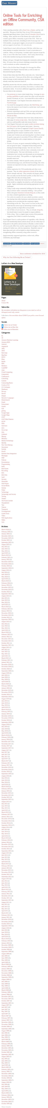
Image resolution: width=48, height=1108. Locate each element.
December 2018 (6, 716)
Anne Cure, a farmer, (29, 30)
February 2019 (6, 711)
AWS (3, 351)
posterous (13, 94)
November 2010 (6, 921)
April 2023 (5, 604)
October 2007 (6, 1001)
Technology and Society (9, 494)
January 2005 (6, 1071)
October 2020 (6, 669)
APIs (3, 348)
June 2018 (5, 729)
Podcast (4, 460)
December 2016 (6, 767)
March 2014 (5, 838)
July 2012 (4, 881)
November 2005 (6, 1050)
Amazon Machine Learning (10, 340)
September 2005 (6, 1054)
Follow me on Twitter (9, 325)
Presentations (6, 462)
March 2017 (5, 761)
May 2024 (5, 576)
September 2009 (6, 951)
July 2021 (4, 649)
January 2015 (6, 816)
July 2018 (4, 726)
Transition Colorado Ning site (27, 193)
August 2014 (5, 827)
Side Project (5, 483)
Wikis (3, 520)
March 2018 (5, 735)
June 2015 (5, 806)
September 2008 (6, 977)
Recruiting (5, 470)
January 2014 (6, 842)
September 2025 (6, 542)
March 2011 (5, 913)
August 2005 (5, 1056)
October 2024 (6, 566)
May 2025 (5, 551)
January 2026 (6, 534)
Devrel (4, 393)
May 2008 (5, 986)
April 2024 (5, 579)
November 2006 (6, 1024)
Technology (5, 492)
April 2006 (5, 1039)
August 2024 (5, 570)
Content (4, 381)
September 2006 (6, 1028)
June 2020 (5, 677)
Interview (4, 426)
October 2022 (6, 617)
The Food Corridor (7, 500)
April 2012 (5, 887)
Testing (4, 496)
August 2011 (5, 902)
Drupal (4, 396)
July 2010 (4, 930)
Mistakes (4, 438)
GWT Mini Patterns (7, 419)
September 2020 (6, 671)
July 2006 (4, 1033)
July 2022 (4, 624)
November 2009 (6, 947)
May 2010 (5, 934)
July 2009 (4, 956)
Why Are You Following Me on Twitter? (17, 257)
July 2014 (4, 829)
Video (3, 515)
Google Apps (5, 413)
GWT (3, 417)
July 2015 (4, 803)
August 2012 (5, 878)
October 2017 (6, 746)
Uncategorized (6, 511)
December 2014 (6, 818)
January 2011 (6, 917)
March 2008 (5, 990)
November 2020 (6, 666)
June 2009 (5, 958)
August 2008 (5, 979)
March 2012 (5, 889)
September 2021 (6, 645)
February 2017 (6, 763)
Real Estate (5, 468)
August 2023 (5, 596)
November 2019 (6, 692)
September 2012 (6, 876)
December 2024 (6, 561)
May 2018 (5, 731)
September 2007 (6, 1003)
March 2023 (5, 606)
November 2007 (6, 998)
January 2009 (6, 968)
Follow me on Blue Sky (10, 327)
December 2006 (6, 1022)
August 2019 (5, 699)
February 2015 (6, 814)
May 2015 (5, 808)
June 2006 (5, 1035)
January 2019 (6, 714)
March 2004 (5, 1093)
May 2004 (5, 1088)
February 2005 (6, 1069)
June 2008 (5, 983)
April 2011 (5, 911)
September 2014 (6, 825)
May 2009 (5, 960)
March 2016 (5, 786)
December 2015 (6, 793)
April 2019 (5, 707)
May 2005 (5, 1063)
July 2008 (4, 981)
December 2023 (6, 587)
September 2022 (6, 619)
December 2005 (6, 1048)
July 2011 (4, 904)
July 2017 (4, 752)
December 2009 (6, 945)
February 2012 (6, 891)
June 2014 (5, 831)
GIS (3, 408)
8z (2, 336)
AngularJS (5, 346)
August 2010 (5, 928)
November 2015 (6, 795)
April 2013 (5, 861)
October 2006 (6, 1026)
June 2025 (5, 549)
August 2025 (5, 544)
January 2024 (6, 585)
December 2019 (6, 690)
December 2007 (6, 996)
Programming (6, 464)
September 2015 (6, 799)
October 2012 (6, 874)
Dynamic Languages (8, 398)
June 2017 (5, 754)
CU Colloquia (6, 387)
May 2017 (5, 756)
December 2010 (6, 919)
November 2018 (6, 718)
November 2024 (6, 564)
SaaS (3, 477)
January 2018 (6, 739)
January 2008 (6, 994)
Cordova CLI (6, 385)
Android (4, 344)
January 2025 (6, 559)
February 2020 (6, 686)
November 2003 (6, 1101)
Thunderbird (5, 503)
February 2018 (6, 737)
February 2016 (6, 788)
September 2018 (6, 722)
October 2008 (6, 975)
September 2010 (6, 926)
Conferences (5, 376)
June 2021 (5, 651)
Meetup (4, 436)
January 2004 (6, 1097)
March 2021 (5, 658)
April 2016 (5, 784)
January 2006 (6, 1046)
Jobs (3, 432)
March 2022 (5, 632)
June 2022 (5, 626)
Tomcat (4, 507)
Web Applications (7, 518)
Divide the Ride (12, 115)
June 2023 (5, 600)
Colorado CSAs (34, 34)
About (3, 300)
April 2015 (5, 810)
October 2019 (6, 694)
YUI (3, 522)
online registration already (26, 171)
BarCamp (4, 353)
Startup (4, 488)
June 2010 (5, 932)
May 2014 (5, 833)
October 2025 (6, 540)
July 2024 (4, 572)
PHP (3, 458)
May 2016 (5, 782)
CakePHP (4, 368)
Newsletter (5, 447)
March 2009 (5, 964)
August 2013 (5, 853)
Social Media (6, 485)
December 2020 (6, 664)
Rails (3, 466)
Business (4, 366)
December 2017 (6, 741)
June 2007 (5, 1009)
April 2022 (5, 630)
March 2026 (5, 529)
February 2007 (6, 1018)
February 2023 (6, 609)
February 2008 (6, 992)
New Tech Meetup (7, 445)
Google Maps (6, 415)
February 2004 (6, 1095)
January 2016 (6, 791)
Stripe (3, 490)
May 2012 (5, 885)
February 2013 (6, 866)
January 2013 (6, 868)
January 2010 (6, 943)
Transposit (5, 509)
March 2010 (5, 938)
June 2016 (5, 780)
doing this (40, 210)
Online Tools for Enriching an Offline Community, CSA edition (23, 19)
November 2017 (6, 744)
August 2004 (5, 1082)
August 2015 (5, 801)
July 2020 (4, 675)
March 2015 (5, 812)
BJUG (3, 357)
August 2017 (5, 750)
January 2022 (6, 636)
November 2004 (6, 1076)
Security (4, 479)
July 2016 (4, 778)
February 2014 (6, 840)
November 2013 (6, 846)
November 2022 (6, 615)
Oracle (4, 451)
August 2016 (5, 776)
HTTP (3, 421)
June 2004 (5, 1086)
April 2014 (5, 836)
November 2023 (6, 589)
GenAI (4, 406)
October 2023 (6, 591)
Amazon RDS (6, 342)
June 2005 (5, 1061)
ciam (3, 370)
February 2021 (6, 660)
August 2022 (5, 621)
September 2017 (6, 748)
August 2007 (5, 1005)
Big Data (4, 355)
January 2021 (6, 662)
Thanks (4, 498)
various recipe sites (21, 120)
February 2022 (6, 634)
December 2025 (6, 536)
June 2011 (5, 906)
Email (3, 402)
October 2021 (6, 643)
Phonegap (4, 455)
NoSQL (4, 449)
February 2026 (6, 531)
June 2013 (5, 857)
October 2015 (6, 797)
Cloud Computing (7, 372)
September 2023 (6, 594)
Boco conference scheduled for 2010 (32, 254)
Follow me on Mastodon (10, 329)
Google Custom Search (35, 128)
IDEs (3, 423)
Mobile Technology (7, 440)
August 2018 (5, 724)
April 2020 (5, 681)
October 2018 (6, 720)
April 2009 (5, 962)
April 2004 (5, 1091)
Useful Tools (5, 513)
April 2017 (5, 758)
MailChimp (35, 105)
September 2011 (6, 900)
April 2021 (5, 656)
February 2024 (6, 583)
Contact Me (5, 303)
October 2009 (6, 949)
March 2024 (5, 581)
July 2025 (4, 546)
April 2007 (5, 1013)
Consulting (5, 378)
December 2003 (6, 1099)
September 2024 (6, 568)
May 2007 (5, 1011)
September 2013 (6, 851)
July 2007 (4, 1007)
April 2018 (5, 733)
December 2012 (6, 870)
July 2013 (4, 855)
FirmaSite (8, 1107)
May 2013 (5, 859)
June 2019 (5, 703)
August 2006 (5, 1031)
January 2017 (6, 765)
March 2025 (5, 555)
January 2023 (6, 611)
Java (3, 428)
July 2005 (4, 1058)
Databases (5, 389)
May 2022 (5, 628)
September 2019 (6, 696)
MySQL (4, 443)
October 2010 (6, 923)
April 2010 (5, 936)
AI (2, 338)
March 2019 (5, 709)
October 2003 (6, 1103)
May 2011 (5, 908)
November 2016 (6, 769)
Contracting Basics (7, 383)
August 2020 (5, 673)
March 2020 (5, 684)
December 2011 (6, 896)
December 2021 (6, 639)
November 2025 (6, 538)
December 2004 (6, 1073)
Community (5, 374)
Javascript (5, 430)
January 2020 (6, 688)
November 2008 (6, 973)
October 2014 (6, 823)
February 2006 (6, 1043)
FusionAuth (5, 404)
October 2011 (6, 898)
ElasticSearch (6, 400)
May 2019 (5, 705)
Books (3, 361)
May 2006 (5, 1037)
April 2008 (5, 988)
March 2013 (5, 863)
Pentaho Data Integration (9, 453)
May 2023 (5, 602)
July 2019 (4, 701)
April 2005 (5, 1065)
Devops (4, 391)
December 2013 (6, 844)
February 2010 (6, 941)
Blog (3, 359)
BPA (3, 363)
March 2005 (5, 1067)
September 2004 (6, 1080)
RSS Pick (4, 475)
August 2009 (5, 953)
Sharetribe (5, 481)
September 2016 (6, 773)
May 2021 (5, 654)
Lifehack (4, 434)
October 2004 (6, 1078)
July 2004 (4, 1084)
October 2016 (6, 771)
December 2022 (6, 613)
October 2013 (6, 848)
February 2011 (6, 915)
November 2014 (6, 821)
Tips (3, 505)
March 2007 (5, 1016)
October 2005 (6, 1052)
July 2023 (4, 598)
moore (42, 243)
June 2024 (5, 574)
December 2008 (6, 971)
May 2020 (5, 679)
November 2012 (6, 872)
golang (4, 411)
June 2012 (5, 883)
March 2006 (5, 1041)
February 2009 (6, 966)
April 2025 (5, 553)
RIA (3, 473)
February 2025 (6, 557)
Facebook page (11, 103)
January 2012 (6, 893)
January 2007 (6, 1020)
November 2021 (6, 641)
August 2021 (5, 647)
